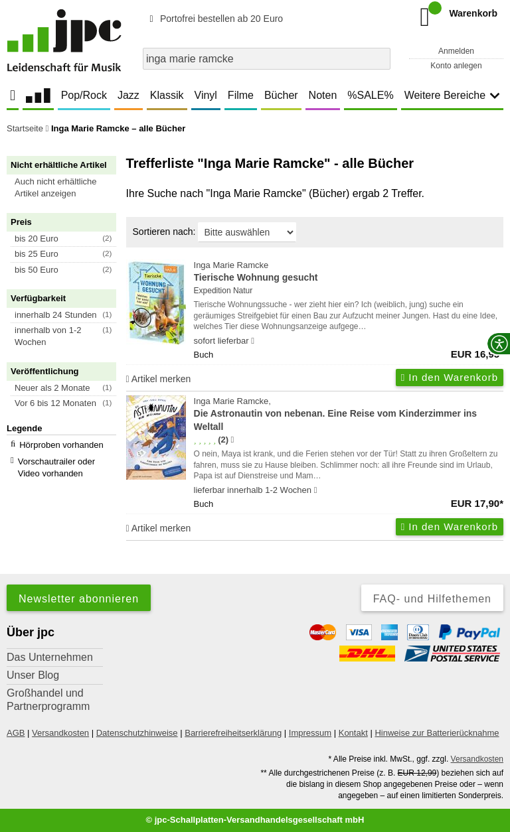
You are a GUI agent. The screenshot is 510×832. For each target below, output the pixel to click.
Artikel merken (158, 379)
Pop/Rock (84, 95)
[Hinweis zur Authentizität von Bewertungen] (232, 440)
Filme (241, 95)
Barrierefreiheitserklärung (233, 733)
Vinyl (206, 95)
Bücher (281, 95)
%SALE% (370, 95)
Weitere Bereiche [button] (452, 95)
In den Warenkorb (449, 377)
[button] (67, 187)
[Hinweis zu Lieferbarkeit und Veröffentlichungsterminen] (252, 341)
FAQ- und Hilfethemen (432, 598)
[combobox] (266, 59)
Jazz (128, 95)
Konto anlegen (455, 65)
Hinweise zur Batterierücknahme (437, 733)
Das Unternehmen (50, 657)
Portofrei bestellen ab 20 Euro (214, 18)
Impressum (310, 733)
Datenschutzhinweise (137, 733)
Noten (323, 95)
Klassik (167, 95)
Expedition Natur (223, 290)
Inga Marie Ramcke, (348, 414)
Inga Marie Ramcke (348, 272)
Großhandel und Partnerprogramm (48, 699)
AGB (16, 733)
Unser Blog (33, 675)
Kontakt (353, 733)
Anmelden (456, 51)
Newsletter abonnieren (79, 598)
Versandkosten (60, 733)
